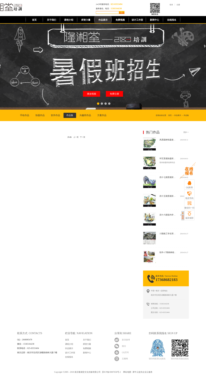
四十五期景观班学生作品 (171, 196)
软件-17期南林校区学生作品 (172, 252)
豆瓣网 (125, 359)
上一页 (76, 137)
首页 (34, 20)
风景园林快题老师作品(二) (171, 140)
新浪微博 (126, 340)
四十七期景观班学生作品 (171, 177)
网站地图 (126, 372)
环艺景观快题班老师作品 (171, 158)
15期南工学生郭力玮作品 (171, 234)
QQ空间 (125, 352)
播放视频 (91, 94)
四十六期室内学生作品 (170, 215)
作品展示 (177, 115)
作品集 (186, 115)
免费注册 (114, 94)
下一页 (82, 137)
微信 (124, 346)
